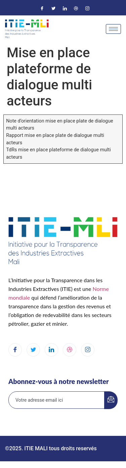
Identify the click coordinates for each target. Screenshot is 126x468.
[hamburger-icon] (113, 29)
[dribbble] (69, 350)
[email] (56, 400)
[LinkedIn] (65, 8)
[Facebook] (42, 8)
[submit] (111, 400)
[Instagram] (87, 8)
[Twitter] (53, 8)
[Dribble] (76, 8)
